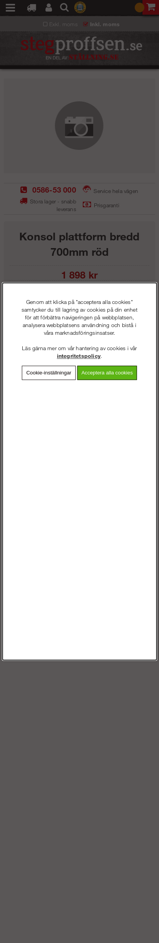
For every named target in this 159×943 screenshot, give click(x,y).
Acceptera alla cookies (106, 373)
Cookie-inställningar (48, 373)
